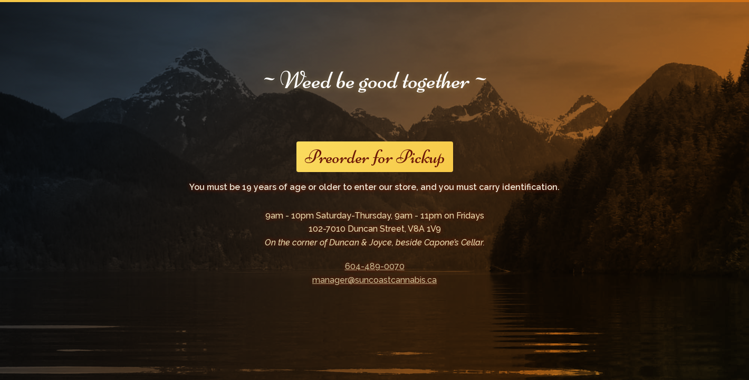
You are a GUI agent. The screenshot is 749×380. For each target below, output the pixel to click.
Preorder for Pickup (375, 157)
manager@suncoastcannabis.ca (374, 280)
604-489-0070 (375, 266)
